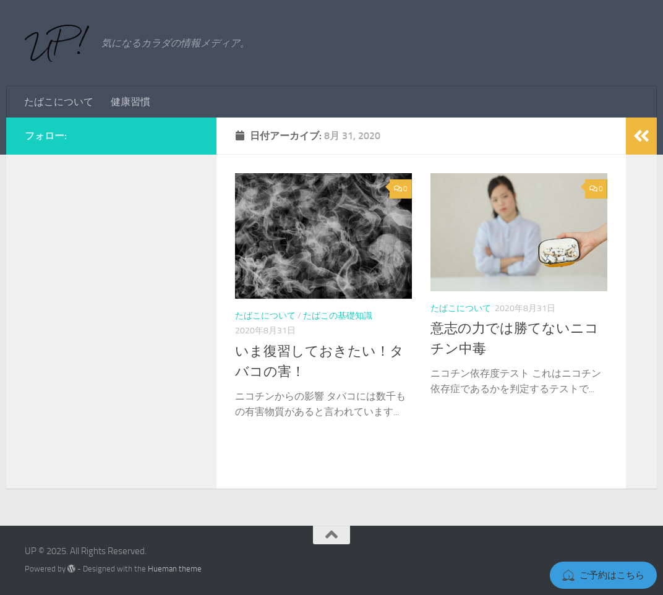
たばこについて (58, 102)
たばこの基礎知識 (337, 315)
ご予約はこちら (603, 575)
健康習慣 (130, 102)
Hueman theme (175, 568)
